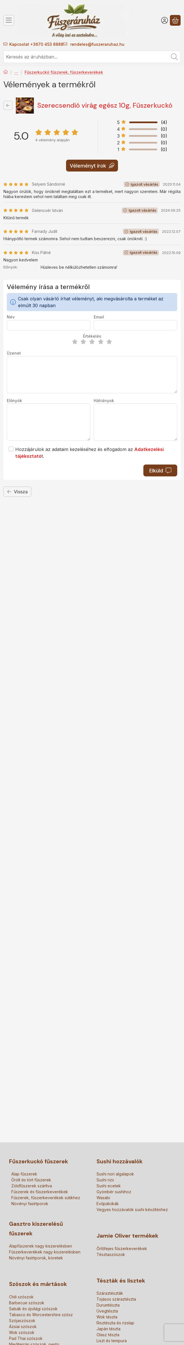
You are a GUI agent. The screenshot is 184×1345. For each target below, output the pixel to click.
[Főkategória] (5, 72)
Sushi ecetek (109, 1185)
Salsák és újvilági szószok (33, 1308)
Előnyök (14, 400)
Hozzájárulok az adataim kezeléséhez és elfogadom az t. (89, 452)
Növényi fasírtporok (29, 1203)
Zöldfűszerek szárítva (31, 1185)
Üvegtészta (107, 1311)
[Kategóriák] (8, 20)
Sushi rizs (105, 1179)
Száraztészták (110, 1293)
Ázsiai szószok (23, 1326)
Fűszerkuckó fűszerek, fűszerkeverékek (64, 72)
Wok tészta (107, 1316)
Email (99, 316)
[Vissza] (7, 105)
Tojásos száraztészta (116, 1299)
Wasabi (103, 1197)
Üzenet (14, 353)
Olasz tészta (108, 1334)
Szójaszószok (22, 1320)
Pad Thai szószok (26, 1338)
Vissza (17, 491)
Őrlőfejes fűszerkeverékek (122, 1248)
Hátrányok (104, 400)
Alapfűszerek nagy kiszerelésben (40, 1246)
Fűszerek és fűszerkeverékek (16, 72)
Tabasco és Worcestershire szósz (41, 1314)
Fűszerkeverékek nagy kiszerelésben (44, 1251)
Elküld (160, 471)
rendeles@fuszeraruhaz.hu (96, 44)
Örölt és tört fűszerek (31, 1179)
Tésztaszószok (111, 1254)
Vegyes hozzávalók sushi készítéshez (132, 1209)
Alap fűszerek (24, 1174)
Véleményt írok (92, 166)
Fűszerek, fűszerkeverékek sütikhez (45, 1197)
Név (11, 316)
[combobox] (92, 57)
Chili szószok (21, 1296)
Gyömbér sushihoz (114, 1191)
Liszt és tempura (112, 1340)
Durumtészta (108, 1305)
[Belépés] (164, 20)
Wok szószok (21, 1332)
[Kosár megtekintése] (175, 20)
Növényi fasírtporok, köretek (36, 1257)
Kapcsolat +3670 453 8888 (36, 44)
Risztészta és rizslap (115, 1322)
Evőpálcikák (108, 1203)
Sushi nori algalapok (115, 1174)
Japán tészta (109, 1328)
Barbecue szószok (26, 1302)
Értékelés (92, 336)
